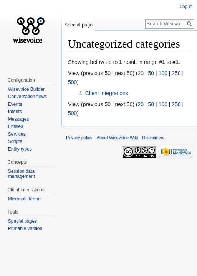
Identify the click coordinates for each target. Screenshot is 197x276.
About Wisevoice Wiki (117, 137)
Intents (15, 111)
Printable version (25, 228)
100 (163, 73)
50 (151, 73)
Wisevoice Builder (26, 89)
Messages (18, 119)
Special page (78, 25)
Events (15, 104)
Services (17, 134)
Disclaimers (153, 137)
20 (141, 73)
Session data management (21, 174)
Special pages (22, 221)
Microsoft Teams (24, 199)
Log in (186, 6)
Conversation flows (27, 96)
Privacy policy (79, 137)
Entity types (20, 149)
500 (72, 82)
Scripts (15, 141)
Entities (15, 126)
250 (176, 73)
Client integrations (106, 93)
